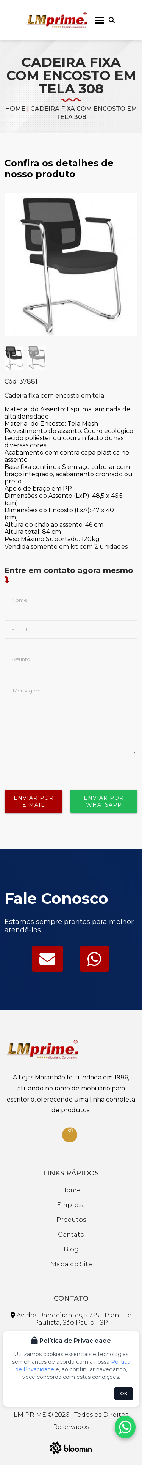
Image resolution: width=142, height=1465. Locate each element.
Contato (71, 1234)
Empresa (71, 1205)
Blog (71, 1249)
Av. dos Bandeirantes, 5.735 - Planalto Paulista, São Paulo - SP (71, 1319)
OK (123, 1393)
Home (15, 108)
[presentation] (62, 769)
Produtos (71, 1219)
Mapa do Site (71, 1264)
